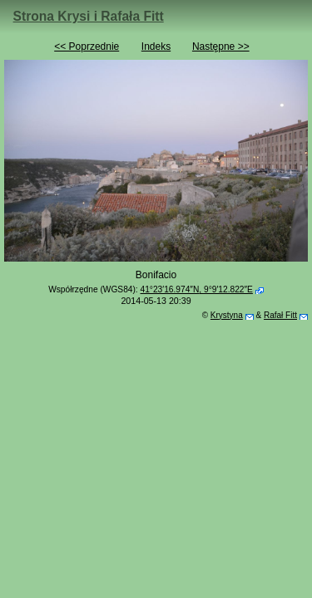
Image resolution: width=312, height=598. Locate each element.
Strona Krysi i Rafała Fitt (88, 16)
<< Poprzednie (86, 46)
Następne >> (221, 46)
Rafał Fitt (280, 315)
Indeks (156, 46)
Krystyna (226, 315)
